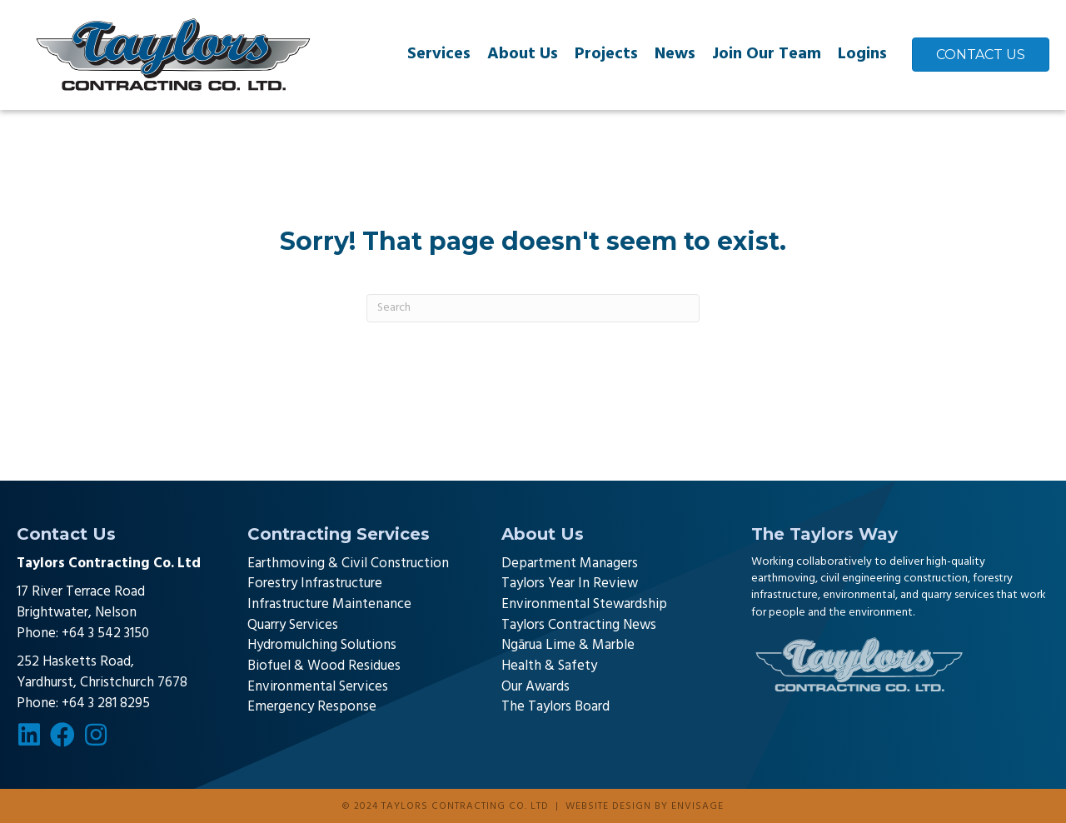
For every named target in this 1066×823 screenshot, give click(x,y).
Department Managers (569, 563)
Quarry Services (292, 625)
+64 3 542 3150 (105, 633)
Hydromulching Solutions (321, 645)
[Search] (533, 308)
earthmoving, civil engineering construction (859, 578)
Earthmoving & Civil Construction (348, 563)
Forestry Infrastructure (314, 583)
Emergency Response (311, 707)
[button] (29, 734)
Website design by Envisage (644, 806)
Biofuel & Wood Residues (324, 666)
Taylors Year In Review (569, 583)
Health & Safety (549, 666)
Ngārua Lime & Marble (568, 645)
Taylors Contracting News (578, 625)
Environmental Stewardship (584, 604)
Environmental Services (317, 687)
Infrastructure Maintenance (329, 604)
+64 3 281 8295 (106, 703)
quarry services (957, 595)
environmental (859, 595)
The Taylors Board (555, 707)
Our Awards (535, 687)
